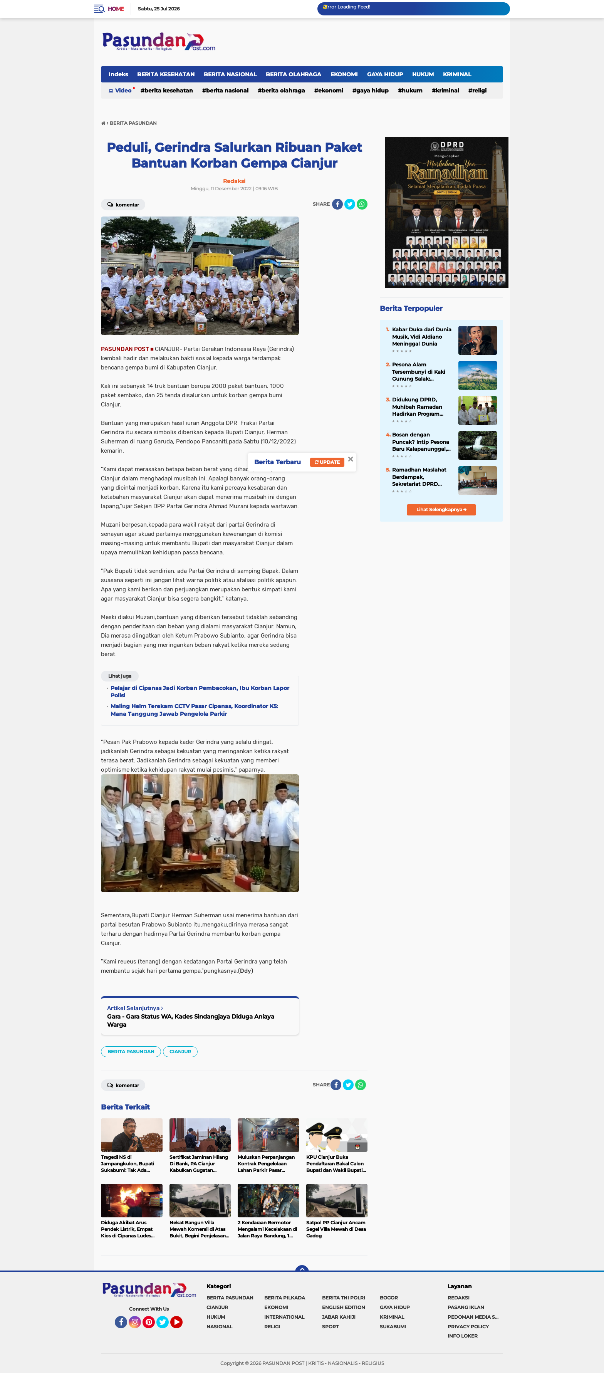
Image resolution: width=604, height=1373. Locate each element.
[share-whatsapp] (362, 204)
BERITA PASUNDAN (130, 1051)
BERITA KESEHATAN (166, 74)
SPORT (330, 1326)
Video (123, 90)
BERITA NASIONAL (230, 74)
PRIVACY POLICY (468, 1326)
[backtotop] (302, 1272)
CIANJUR (180, 1051)
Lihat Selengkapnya (441, 509)
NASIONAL (219, 1326)
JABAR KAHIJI (339, 1317)
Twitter (166, 1325)
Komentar (123, 204)
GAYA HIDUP (385, 74)
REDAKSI (459, 1298)
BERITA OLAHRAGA (293, 74)
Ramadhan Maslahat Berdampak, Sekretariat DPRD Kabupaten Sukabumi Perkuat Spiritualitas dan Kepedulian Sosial (421, 477)
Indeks (118, 74)
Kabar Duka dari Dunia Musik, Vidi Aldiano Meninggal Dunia (421, 336)
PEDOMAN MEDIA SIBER (475, 1317)
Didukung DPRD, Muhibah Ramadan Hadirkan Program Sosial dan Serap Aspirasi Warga (417, 406)
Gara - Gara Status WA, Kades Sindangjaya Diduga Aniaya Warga (190, 1020)
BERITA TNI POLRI (343, 1298)
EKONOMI (344, 74)
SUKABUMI (393, 1326)
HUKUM (423, 74)
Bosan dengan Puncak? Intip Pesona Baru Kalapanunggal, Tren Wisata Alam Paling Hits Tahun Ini (420, 441)
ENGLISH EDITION (343, 1307)
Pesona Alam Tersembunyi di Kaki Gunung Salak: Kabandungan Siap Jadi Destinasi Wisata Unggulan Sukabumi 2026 (420, 371)
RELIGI (479, 90)
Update (327, 462)
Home (116, 8)
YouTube (181, 1325)
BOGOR (389, 1298)
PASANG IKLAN (466, 1307)
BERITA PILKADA (284, 1298)
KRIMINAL (457, 74)
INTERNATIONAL (284, 1317)
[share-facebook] (337, 204)
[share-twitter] (349, 204)
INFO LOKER (463, 1336)
